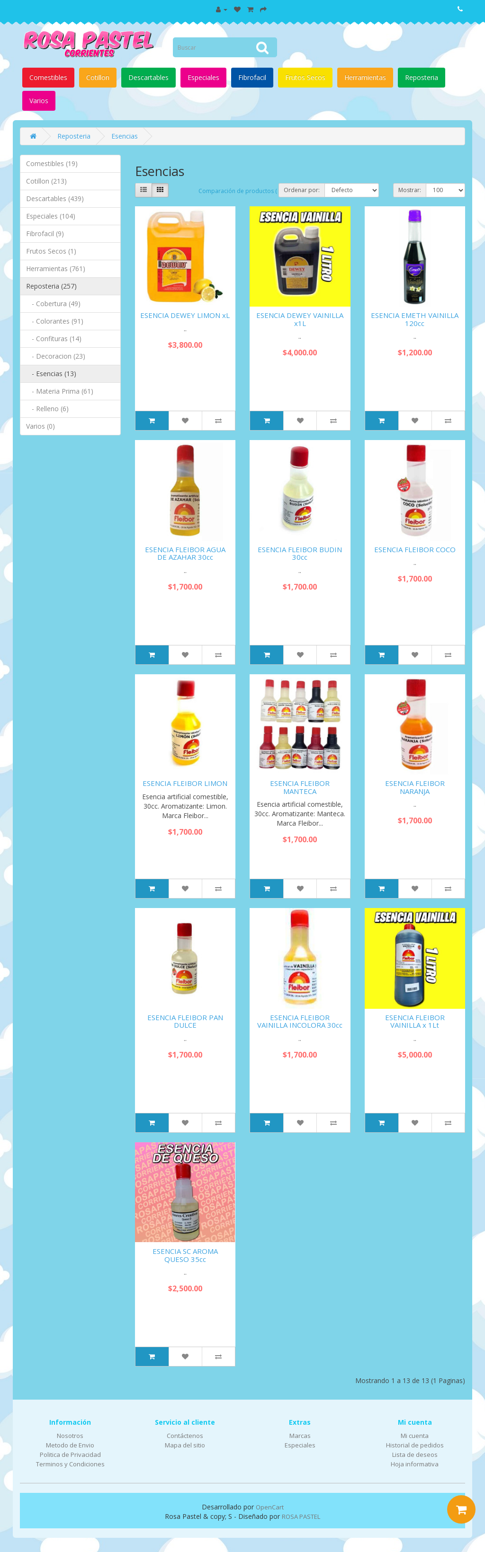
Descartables (148, 77)
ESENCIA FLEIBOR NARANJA (415, 787)
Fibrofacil (252, 77)
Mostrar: (409, 190)
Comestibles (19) (52, 163)
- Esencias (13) (51, 373)
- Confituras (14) (53, 338)
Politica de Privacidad (70, 1454)
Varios (38, 100)
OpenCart (270, 1507)
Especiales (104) (50, 216)
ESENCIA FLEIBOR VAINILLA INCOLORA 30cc (299, 1021)
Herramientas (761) (55, 268)
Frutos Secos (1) (51, 251)
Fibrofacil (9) (45, 233)
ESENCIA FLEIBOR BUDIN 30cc (300, 553)
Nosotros (70, 1435)
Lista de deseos (415, 1454)
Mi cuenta (415, 1435)
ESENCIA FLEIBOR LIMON (185, 783)
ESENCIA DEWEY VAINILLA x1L (299, 319)
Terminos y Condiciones (70, 1464)
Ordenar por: (302, 190)
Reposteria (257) (51, 286)
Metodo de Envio (70, 1445)
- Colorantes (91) (54, 321)
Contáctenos (185, 1435)
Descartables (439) (55, 198)
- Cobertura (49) (53, 303)
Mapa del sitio (185, 1445)
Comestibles (48, 77)
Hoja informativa (415, 1464)
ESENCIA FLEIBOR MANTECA (300, 787)
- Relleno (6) (47, 408)
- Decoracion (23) (55, 356)
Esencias (124, 136)
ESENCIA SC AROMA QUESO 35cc (185, 1255)
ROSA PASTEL (301, 1516)
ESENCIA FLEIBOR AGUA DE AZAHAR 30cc (185, 553)
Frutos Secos (305, 77)
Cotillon (97, 77)
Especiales (203, 77)
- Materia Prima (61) (59, 391)
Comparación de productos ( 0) (240, 191)
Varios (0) (40, 426)
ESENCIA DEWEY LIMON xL (185, 315)
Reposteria (421, 77)
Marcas (300, 1435)
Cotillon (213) (46, 180)
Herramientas (365, 77)
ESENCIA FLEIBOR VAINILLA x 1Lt (415, 1021)
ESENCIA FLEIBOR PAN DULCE (185, 1021)
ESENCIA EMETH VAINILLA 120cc (414, 319)
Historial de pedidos (415, 1445)
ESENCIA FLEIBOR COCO (415, 549)
